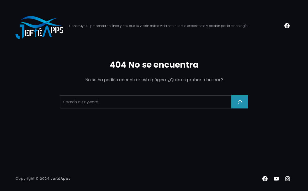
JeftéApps (61, 178)
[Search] (239, 101)
